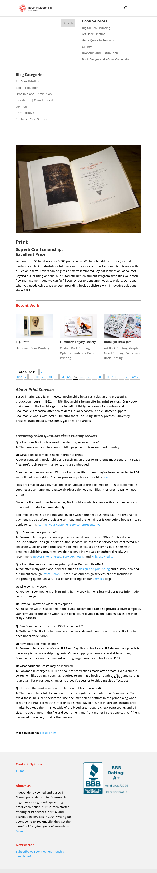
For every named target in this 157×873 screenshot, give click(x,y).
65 (69, 377)
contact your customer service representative (69, 524)
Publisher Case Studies (31, 119)
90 (107, 377)
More (19, 831)
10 (37, 377)
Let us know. (48, 733)
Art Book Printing (93, 34)
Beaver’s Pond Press (47, 556)
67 (82, 377)
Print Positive (25, 113)
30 (50, 377)
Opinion (21, 106)
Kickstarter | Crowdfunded (34, 100)
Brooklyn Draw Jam (117, 342)
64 (62, 377)
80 (100, 377)
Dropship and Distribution (100, 53)
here (106, 477)
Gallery (87, 47)
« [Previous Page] (25, 377)
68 (88, 377)
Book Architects (73, 556)
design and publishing (94, 569)
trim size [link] (94, 447)
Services (98, 579)
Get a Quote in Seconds (98, 40)
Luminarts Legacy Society (78, 342)
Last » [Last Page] (135, 377)
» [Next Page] (127, 377)
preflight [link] (116, 675)
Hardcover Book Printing (32, 348)
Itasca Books (51, 574)
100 (114, 377)
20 (43, 377)
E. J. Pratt (22, 342)
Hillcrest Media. (102, 556)
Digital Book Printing (96, 28)
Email (22, 771)
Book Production (27, 88)
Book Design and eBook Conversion (106, 59)
